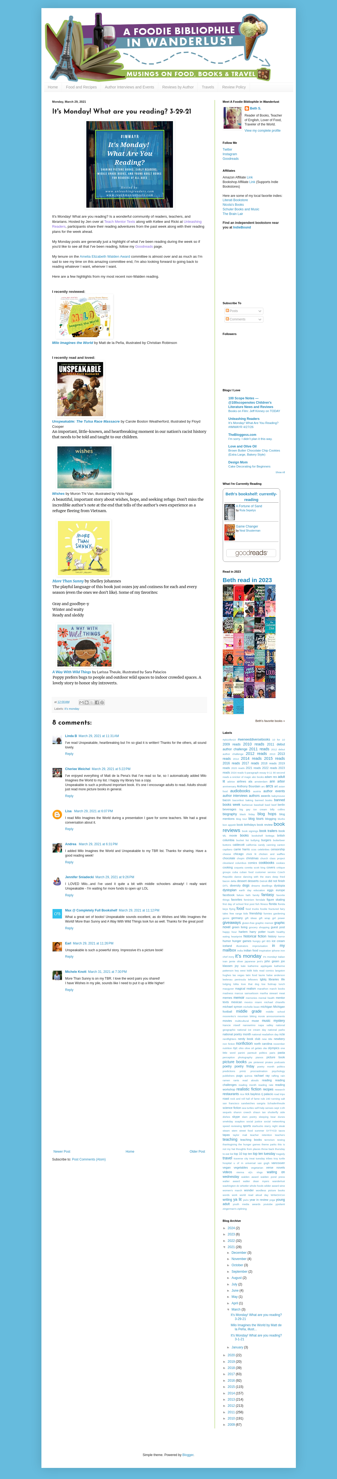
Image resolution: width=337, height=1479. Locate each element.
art (276, 786)
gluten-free (248, 922)
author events (274, 791)
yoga (272, 1199)
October (237, 1265)
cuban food (246, 872)
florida (273, 904)
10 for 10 (278, 739)
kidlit (249, 970)
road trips (279, 1094)
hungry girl (259, 941)
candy (261, 844)
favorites (236, 899)
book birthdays (246, 824)
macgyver (228, 988)
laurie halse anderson (272, 975)
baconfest (238, 800)
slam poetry (249, 1116)
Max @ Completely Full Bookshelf (91, 910)
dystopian (230, 890)
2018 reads (269, 763)
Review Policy (234, 87)
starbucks (257, 1126)
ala (250, 781)
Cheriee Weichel (77, 769)
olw (265, 1048)
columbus (240, 862)
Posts (232, 311)
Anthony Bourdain (248, 786)
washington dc (231, 1185)
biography (230, 814)
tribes (269, 1158)
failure (240, 895)
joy (236, 965)
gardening (279, 913)
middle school (275, 1011)
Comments (236, 319)
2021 (232, 1247)
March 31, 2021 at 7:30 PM (107, 972)
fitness (264, 904)
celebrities (263, 849)
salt (283, 1098)
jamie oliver (236, 961)
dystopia (279, 885)
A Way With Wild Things (72, 671)
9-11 (269, 772)
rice (242, 1094)
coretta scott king (255, 867)
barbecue (247, 804)
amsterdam (260, 781)
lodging (227, 984)
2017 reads (250, 763)
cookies (280, 862)
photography (245, 1057)
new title (267, 1038)
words (226, 1194)
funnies (268, 913)
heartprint (236, 936)
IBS (268, 941)
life (283, 979)
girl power (278, 918)
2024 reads (237, 772)
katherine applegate (260, 965)
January (237, 1347)
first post (249, 904)
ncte (282, 1034)
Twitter (227, 149)
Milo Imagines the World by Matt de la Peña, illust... (256, 1327)
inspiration (265, 950)
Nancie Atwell (231, 1025)
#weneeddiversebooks (254, 739)
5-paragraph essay (255, 772)
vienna (240, 1172)
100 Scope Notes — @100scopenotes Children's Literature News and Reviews (250, 402)
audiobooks (240, 791)
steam (226, 1130)
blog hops (266, 814)
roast (226, 1098)
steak (282, 1126)
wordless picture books (270, 1190)
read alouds (251, 1080)
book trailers (268, 831)
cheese (227, 854)
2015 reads (274, 758)
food (240, 908)
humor (227, 941)
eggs (270, 890)
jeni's (260, 961)
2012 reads (256, 753)
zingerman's (230, 1208)
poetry (227, 1066)
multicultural (242, 1020)
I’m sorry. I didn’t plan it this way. (250, 438)
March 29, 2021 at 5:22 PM (111, 769)
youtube (268, 1204)
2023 (232, 1234)
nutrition (227, 1048)
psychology (278, 1071)
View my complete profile (263, 130)
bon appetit (229, 824)
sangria (261, 1103)
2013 (272, 753)
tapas (226, 1134)
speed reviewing (232, 1126)
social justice (254, 1121)
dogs (246, 885)
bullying (255, 840)
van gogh (263, 1163)
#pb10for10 (229, 739)
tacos (282, 1130)
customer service (265, 872)
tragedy (280, 1153)
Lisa (69, 811)
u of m (238, 1163)
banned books (263, 800)
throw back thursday (273, 1149)
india (240, 950)
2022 (232, 1241)
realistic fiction (248, 1089)
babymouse (278, 795)
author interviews (235, 796)
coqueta (238, 867)
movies (227, 1020)
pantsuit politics (257, 1052)
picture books (235, 1062)
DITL (225, 885)
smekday (228, 1121)
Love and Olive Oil (242, 446)
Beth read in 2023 (247, 580)
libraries (274, 979)
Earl (68, 943)
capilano (228, 849)
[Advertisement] (129, 1109)
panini (241, 1052)
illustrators (242, 945)
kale (243, 965)
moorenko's (229, 1016)
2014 (236, 758)
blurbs (281, 818)
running (275, 1098)
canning (271, 844)
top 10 (238, 1153)
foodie (263, 908)
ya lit (237, 1199)
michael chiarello (274, 1002)
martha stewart (269, 993)
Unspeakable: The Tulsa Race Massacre (86, 421)
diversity (235, 885)
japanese (250, 961)
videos (227, 1172)
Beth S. (255, 108)
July (234, 1284)
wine (282, 1185)
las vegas (238, 975)
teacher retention (261, 1134)
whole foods (256, 1185)
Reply (69, 754)
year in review (259, 1199)
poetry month (265, 1066)
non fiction (229, 1043)
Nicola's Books (233, 205)
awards (265, 795)
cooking (228, 867)
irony (231, 956)
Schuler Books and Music (241, 209)
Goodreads (144, 246)
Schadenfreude (276, 1103)
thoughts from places (248, 1149)
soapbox (239, 1121)
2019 (232, 1362)
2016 (232, 1380)
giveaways (232, 922)
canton (281, 844)
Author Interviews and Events (129, 87)
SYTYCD (271, 1130)
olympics (273, 1048)
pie (250, 1062)
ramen (226, 1080)
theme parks (269, 1144)
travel (227, 1158)
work (234, 1194)
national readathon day (265, 1034)
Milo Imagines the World (72, 343)
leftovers (253, 979)
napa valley (265, 1025)
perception (229, 1057)
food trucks (252, 908)
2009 (232, 1425)
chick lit (251, 854)
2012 (232, 1406)
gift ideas (251, 918)
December (239, 1253)
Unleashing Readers (244, 419)
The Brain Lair (233, 214)
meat (282, 993)
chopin (240, 858)
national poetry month (237, 1034)
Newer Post (62, 1151)
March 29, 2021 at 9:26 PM (115, 877)
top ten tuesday (264, 1154)
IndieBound (242, 227)
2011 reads (259, 749)
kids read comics (263, 970)
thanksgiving (230, 1144)
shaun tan (259, 1112)
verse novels (275, 1167)
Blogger (188, 1455)
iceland (227, 945)
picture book (276, 1057)
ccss (253, 849)
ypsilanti (280, 1204)
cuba (235, 872)
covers (271, 867)
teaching (230, 1139)
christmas (252, 858)
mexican (236, 1002)
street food (246, 1130)
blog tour (241, 818)
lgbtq (263, 979)
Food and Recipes (81, 87)
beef (274, 804)
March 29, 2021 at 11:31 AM (99, 736)
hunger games (241, 941)
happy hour (230, 931)
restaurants (231, 1094)
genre (226, 918)
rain (283, 1075)
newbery (279, 1038)
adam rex (271, 776)
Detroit (263, 881)
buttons (227, 844)
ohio (241, 1048)
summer (259, 1130)
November (239, 1259)
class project (277, 858)
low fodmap (268, 984)
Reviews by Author (178, 87)
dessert (242, 881)
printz (243, 1071)
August (237, 1278)
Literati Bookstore (235, 200)
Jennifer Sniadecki (79, 877)
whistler (244, 1185)
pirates (269, 1062)
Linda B (71, 736)
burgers (266, 840)
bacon (227, 800)
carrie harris (242, 849)
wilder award (271, 1185)
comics (252, 862)
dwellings (267, 885)
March (236, 1309)
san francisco (231, 1103)
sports (247, 1126)
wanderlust (278, 1181)
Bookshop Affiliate (236, 182)
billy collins (277, 809)
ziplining (242, 1208)
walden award (250, 1176)
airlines (241, 781)
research (280, 1089)
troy (276, 1158)
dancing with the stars (257, 876)
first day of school (233, 904)
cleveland (228, 862)
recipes (268, 1089)
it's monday (71, 708)
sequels (227, 1112)
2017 (232, 1374)
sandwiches (248, 1103)
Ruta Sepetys (248, 510)
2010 (232, 1418)
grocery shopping (259, 927)
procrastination (258, 1071)
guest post (278, 927)
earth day (245, 890)
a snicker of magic (240, 776)
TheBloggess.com (242, 435)
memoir (239, 998)
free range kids (239, 913)
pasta (281, 1052)
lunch (282, 984)
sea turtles (248, 1107)
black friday (247, 814)
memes (227, 997)
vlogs (260, 1172)
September (239, 1272)
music (266, 1021)
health (271, 931)
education (259, 890)
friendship (255, 913)
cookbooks (266, 863)
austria (257, 791)
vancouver (278, 1163)
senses (269, 1107)
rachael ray (262, 1075)
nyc (235, 1048)
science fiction (232, 1107)
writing (227, 1200)
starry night (271, 1126)
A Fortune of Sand (249, 506)
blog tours (256, 819)
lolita (236, 984)
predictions (229, 1071)
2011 (232, 1412)
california (251, 844)
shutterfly (273, 1112)
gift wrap (264, 918)
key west (240, 970)
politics (281, 1066)
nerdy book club (249, 1038)
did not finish (276, 881)
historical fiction (254, 936)
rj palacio (267, 1094)
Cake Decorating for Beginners (249, 466)
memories (251, 997)
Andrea (71, 844)
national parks (276, 1029)
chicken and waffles (272, 854)
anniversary (229, 786)
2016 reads (231, 763)
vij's (250, 1172)
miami (258, 1002)
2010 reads (253, 744)
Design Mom (238, 462)
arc (263, 786)
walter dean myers (256, 1181)
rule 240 (265, 1098)
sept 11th (279, 1107)
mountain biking (246, 1016)
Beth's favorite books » (270, 720)
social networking (274, 1121)
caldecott (238, 844)
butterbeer (279, 840)
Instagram (230, 154)
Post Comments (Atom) (89, 1159)
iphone (276, 950)
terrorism (269, 1139)
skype (236, 1116)
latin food (251, 975)
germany (237, 918)
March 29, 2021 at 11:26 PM (93, 943)
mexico (248, 1002)
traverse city (241, 1158)
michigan (266, 1006)
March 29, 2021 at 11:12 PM (139, 910)
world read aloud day (254, 1194)
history (272, 936)
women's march (232, 1190)
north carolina (263, 1043)
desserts (253, 881)
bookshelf (257, 835)
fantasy (267, 895)
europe (280, 890)
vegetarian (257, 1167)
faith (248, 895)
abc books (258, 776)
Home (53, 87)
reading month (247, 1084)
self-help (259, 1107)
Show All (280, 472)
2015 (232, 1387)
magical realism (245, 988)
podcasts (279, 1062)
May (234, 1297)
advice (231, 781)
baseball (259, 804)
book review (265, 824)
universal (250, 1163)
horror (281, 936)
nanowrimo (249, 1025)
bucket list (242, 840)
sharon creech (242, 1112)
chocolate (229, 858)
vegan (227, 1167)
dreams (255, 885)
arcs (269, 786)
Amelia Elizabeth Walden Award (105, 256)
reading (267, 1080)
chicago (239, 853)
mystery (279, 1021)
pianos (259, 1057)
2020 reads (238, 768)
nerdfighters (230, 1038)
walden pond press (273, 1176)
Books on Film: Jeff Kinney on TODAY (254, 411)
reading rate (265, 1084)
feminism (249, 899)
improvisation (260, 945)
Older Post (197, 1151)
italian (281, 956)
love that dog (250, 984)
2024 (232, 1228)
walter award (231, 1181)
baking (249, 800)
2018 (232, 1368)
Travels (208, 87)
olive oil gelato (253, 1048)
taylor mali (240, 1134)
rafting (275, 1075)
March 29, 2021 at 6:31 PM (98, 844)
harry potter (258, 931)
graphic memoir (264, 922)
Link (250, 177)
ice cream (278, 941)
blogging (270, 818)
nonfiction (244, 1043)
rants (236, 1080)
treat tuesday (257, 1158)
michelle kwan (251, 1006)
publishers (229, 1075)
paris (272, 1052)
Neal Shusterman (250, 530)
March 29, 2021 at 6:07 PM (93, 811)
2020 (232, 1355)
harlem (243, 931)
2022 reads (269, 768)
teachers (280, 1134)
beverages (229, 809)
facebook (229, 895)
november (279, 1043)
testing (281, 1139)
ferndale (260, 899)
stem (234, 1130)
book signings (250, 831)
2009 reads (232, 744)
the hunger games (249, 1144)
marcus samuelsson (247, 993)
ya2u (246, 1199)
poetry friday (244, 1066)
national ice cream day (251, 1029)
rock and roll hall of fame (245, 1098)
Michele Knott (76, 972)
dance (237, 876)
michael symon (233, 1006)
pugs (239, 1075)
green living (240, 927)
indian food (251, 950)
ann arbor (277, 781)
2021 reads (253, 768)
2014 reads (251, 758)
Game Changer (247, 526)
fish (258, 904)
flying (232, 908)
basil (267, 804)
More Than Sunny (68, 581)
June (235, 1290)
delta (233, 881)
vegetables (241, 1167)
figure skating (276, 899)
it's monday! (270, 956)
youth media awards (246, 1204)
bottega (270, 835)
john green (271, 961)
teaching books (251, 1139)
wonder (249, 1190)
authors (254, 796)
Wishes (58, 494)
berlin (281, 804)
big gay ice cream (253, 809)
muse (255, 1020)
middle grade (249, 1011)
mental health (267, 997)
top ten (247, 1153)
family (256, 895)
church (264, 858)
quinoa (248, 1075)
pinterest (259, 1062)
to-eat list (228, 1153)
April (235, 1303)
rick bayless (252, 1094)
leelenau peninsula (234, 979)
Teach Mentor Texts (119, 222)
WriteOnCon (278, 1194)
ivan (225, 961)
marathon (263, 988)
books (244, 835)
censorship (278, 849)
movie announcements (271, 1016)
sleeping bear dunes (272, 1116)
